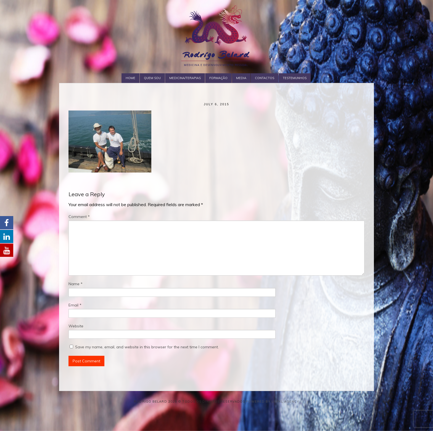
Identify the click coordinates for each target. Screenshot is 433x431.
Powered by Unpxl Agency (272, 401)
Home (130, 78)
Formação (218, 78)
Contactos (264, 78)
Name (75, 283)
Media (241, 78)
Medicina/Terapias (185, 78)
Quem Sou (152, 78)
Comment (79, 216)
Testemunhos (295, 78)
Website (75, 326)
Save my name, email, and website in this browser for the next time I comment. (147, 346)
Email (74, 305)
